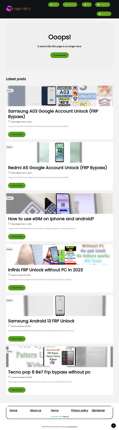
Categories (103, 5)
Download (70, 5)
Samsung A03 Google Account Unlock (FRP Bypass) (53, 114)
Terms (55, 410)
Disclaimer (98, 410)
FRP (86, 5)
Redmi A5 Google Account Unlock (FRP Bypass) (57, 168)
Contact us (104, 14)
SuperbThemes (72, 426)
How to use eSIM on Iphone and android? (51, 219)
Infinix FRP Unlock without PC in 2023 (45, 270)
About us (35, 410)
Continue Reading (17, 134)
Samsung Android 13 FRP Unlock (41, 321)
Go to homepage (59, 55)
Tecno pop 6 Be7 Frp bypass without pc (49, 372)
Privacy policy (79, 410)
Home (54, 5)
